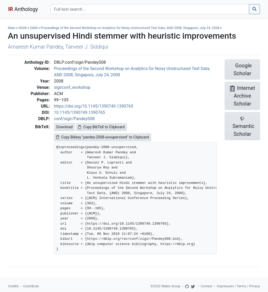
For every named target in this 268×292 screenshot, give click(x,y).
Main (11, 28)
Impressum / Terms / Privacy (238, 286)
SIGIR (23, 28)
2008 (33, 28)
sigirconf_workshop (72, 87)
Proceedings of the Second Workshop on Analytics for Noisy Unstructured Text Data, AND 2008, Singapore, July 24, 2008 (130, 28)
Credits (13, 286)
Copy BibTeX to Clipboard (101, 127)
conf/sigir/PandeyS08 (74, 118)
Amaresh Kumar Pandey (35, 47)
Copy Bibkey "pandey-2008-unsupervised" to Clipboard (102, 137)
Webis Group (170, 286)
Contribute (31, 286)
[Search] (150, 9)
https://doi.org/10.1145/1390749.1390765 (93, 106)
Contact (207, 286)
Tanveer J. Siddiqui (86, 47)
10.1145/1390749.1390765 (79, 112)
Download (64, 127)
